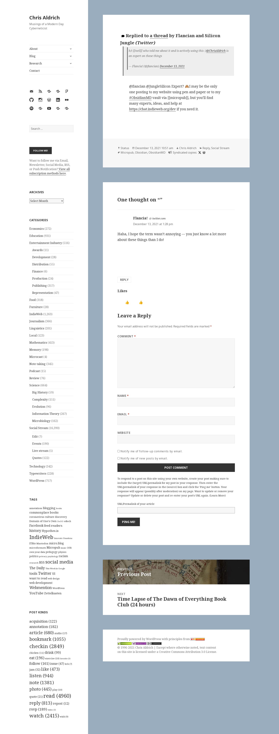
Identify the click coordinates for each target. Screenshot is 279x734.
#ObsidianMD (140, 97)
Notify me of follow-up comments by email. (151, 451)
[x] (199, 152)
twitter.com (159, 218)
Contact (34, 71)
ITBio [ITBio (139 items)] (32, 543)
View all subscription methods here (49, 171)
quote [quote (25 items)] (36, 697)
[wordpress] (203, 152)
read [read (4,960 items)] (57, 695)
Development (41, 257)
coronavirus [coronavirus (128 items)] (36, 517)
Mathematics (38, 342)
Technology (37, 466)
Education (36, 236)
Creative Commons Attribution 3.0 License (187, 652)
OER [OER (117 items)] (69, 547)
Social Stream (38, 428)
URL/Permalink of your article (135, 504)
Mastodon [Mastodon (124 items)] (42, 543)
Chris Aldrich (44, 17)
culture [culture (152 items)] (49, 517)
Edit (35, 436)
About (33, 49)
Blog (32, 56)
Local (33, 335)
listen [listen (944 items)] (41, 675)
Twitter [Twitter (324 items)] (44, 573)
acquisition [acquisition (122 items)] (43, 621)
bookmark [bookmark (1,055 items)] (47, 639)
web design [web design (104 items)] (54, 578)
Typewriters (37, 473)
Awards (37, 250)
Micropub (127, 152)
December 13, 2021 (172, 66)
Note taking (37, 364)
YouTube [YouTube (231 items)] (36, 593)
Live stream (40, 451)
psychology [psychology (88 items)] (53, 556)
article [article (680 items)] (41, 632)
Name (123, 396)
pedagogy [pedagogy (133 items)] (51, 552)
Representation (42, 293)
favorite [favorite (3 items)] (65, 658)
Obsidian (141, 152)
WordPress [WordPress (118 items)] (58, 588)
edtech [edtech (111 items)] (67, 521)
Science (34, 385)
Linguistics (36, 328)
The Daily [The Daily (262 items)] (37, 567)
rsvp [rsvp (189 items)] (38, 709)
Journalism (36, 321)
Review (34, 378)
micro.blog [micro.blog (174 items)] (56, 543)
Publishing (39, 286)
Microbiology (41, 421)
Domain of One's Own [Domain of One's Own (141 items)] (43, 521)
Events (36, 444)
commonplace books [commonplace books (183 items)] (44, 512)
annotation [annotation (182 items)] (43, 626)
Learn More (217, 495)
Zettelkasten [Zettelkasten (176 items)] (53, 593)
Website (123, 433)
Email (123, 414)
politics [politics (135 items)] (33, 556)
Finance (37, 271)
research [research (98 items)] (33, 562)
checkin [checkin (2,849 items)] (46, 646)
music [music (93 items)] (63, 547)
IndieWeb (36, 314)
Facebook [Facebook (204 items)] (36, 525)
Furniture (36, 307)
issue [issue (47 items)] (57, 664)
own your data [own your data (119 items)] (37, 552)
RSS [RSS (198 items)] (42, 562)
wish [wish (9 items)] (64, 716)
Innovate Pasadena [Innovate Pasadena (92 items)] (63, 538)
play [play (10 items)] (57, 689)
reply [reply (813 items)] (40, 703)
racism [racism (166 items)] (63, 556)
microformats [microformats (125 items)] (37, 547)
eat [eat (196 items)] (36, 657)
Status (125, 148)
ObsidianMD (157, 152)
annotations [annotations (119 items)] (35, 508)
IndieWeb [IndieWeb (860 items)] (41, 537)
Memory (35, 350)
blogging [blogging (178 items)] (49, 508)
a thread (159, 35)
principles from (187, 639)
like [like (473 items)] (50, 669)
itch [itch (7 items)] (68, 663)
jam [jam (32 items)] (34, 670)
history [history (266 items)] (35, 530)
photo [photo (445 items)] (40, 689)
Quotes (37, 458)
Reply (206, 148)
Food (32, 300)
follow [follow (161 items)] (39, 663)
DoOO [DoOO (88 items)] (60, 521)
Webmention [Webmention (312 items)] (40, 587)
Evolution (38, 407)
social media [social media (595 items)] (59, 562)
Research (35, 63)
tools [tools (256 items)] (33, 573)
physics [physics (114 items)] (62, 552)
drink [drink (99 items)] (53, 652)
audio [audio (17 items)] (60, 633)
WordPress (36, 481)
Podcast (34, 371)
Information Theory (45, 414)
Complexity (40, 399)
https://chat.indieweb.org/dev (152, 109)
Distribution (40, 264)
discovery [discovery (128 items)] (61, 517)
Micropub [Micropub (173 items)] (53, 547)
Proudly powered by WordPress (139, 639)
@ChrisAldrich (216, 51)
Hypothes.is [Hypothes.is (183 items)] (50, 531)
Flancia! (140, 218)
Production (39, 278)
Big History (40, 392)
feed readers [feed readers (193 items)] (53, 525)
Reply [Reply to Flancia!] (124, 280)
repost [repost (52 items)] (61, 703)
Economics (36, 229)
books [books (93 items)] (59, 508)
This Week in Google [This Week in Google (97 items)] (55, 568)
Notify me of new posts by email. (144, 458)
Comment (126, 336)
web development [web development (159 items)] (40, 583)
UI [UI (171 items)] (53, 574)
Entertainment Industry (45, 243)
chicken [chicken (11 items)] (36, 652)
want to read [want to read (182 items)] (38, 578)
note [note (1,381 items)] (41, 682)
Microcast (36, 357)
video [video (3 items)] (52, 710)
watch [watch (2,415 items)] (44, 715)
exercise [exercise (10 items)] (52, 658)
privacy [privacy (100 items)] (43, 556)
